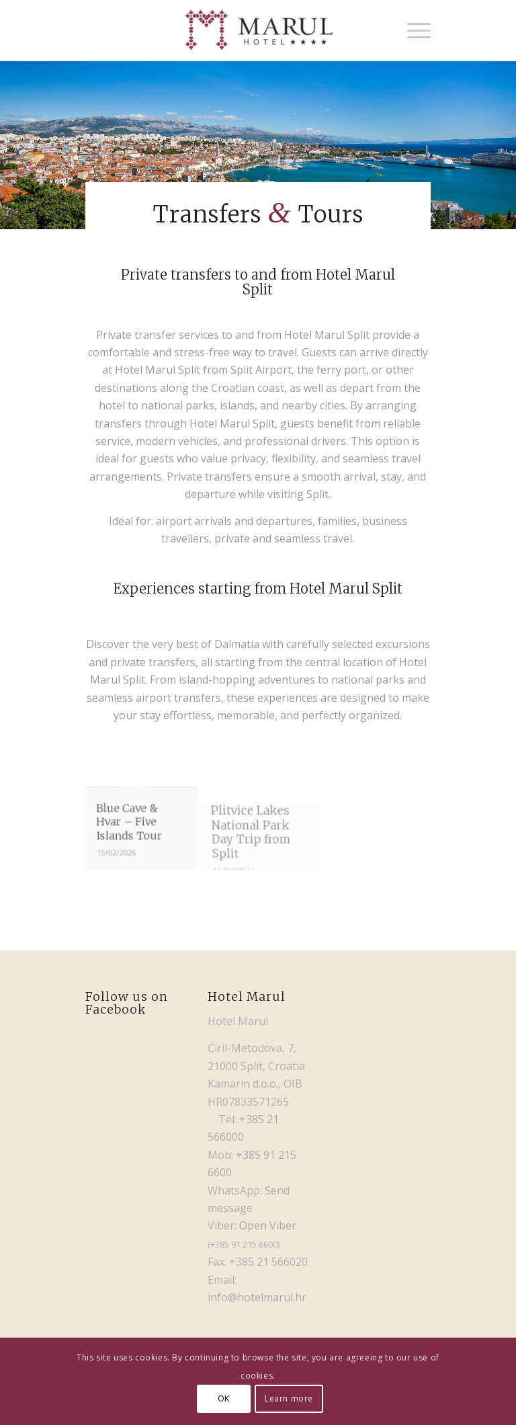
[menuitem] (412, 30)
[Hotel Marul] (257, 30)
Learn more (289, 1398)
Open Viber (267, 1225)
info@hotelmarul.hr (257, 1297)
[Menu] (412, 30)
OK (224, 1398)
